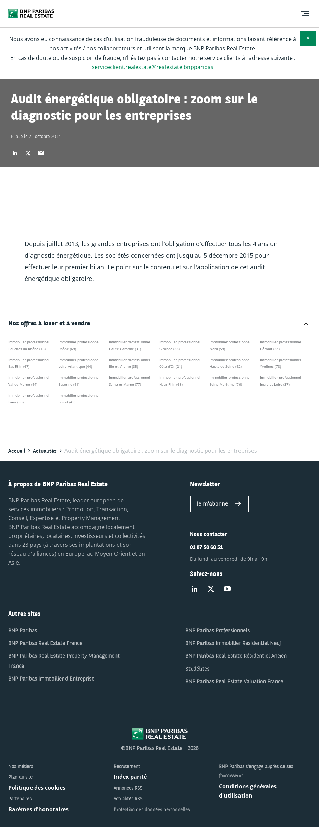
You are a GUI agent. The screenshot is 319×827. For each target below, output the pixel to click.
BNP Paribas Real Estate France (45, 643)
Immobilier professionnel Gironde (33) (179, 345)
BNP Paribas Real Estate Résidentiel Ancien (236, 656)
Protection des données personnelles (152, 809)
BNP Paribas (22, 631)
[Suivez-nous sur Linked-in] (194, 589)
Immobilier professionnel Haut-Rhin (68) (179, 381)
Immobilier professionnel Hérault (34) (280, 345)
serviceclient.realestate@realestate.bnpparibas (152, 67)
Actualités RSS (128, 799)
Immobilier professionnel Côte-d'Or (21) (179, 363)
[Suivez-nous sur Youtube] (227, 589)
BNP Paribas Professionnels (217, 631)
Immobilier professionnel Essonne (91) (79, 381)
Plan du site (20, 777)
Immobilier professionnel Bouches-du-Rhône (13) (28, 345)
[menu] (305, 13)
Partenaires (20, 799)
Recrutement (127, 766)
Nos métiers (20, 766)
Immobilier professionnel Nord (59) (230, 345)
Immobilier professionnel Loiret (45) (79, 398)
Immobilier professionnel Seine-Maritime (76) (230, 381)
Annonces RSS (128, 788)
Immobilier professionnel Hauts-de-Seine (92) (230, 363)
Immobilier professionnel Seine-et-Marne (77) (129, 381)
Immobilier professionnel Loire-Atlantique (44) (79, 363)
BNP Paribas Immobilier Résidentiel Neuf (233, 643)
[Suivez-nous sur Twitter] (211, 589)
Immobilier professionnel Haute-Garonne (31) (129, 345)
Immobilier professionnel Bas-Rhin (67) (28, 363)
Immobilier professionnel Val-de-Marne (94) (28, 381)
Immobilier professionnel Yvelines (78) (280, 363)
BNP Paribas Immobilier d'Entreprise (51, 679)
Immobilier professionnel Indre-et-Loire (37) (280, 381)
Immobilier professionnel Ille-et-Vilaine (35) (129, 363)
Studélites (197, 669)
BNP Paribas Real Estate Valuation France (234, 682)
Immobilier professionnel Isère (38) (28, 398)
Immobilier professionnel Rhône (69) (79, 345)
